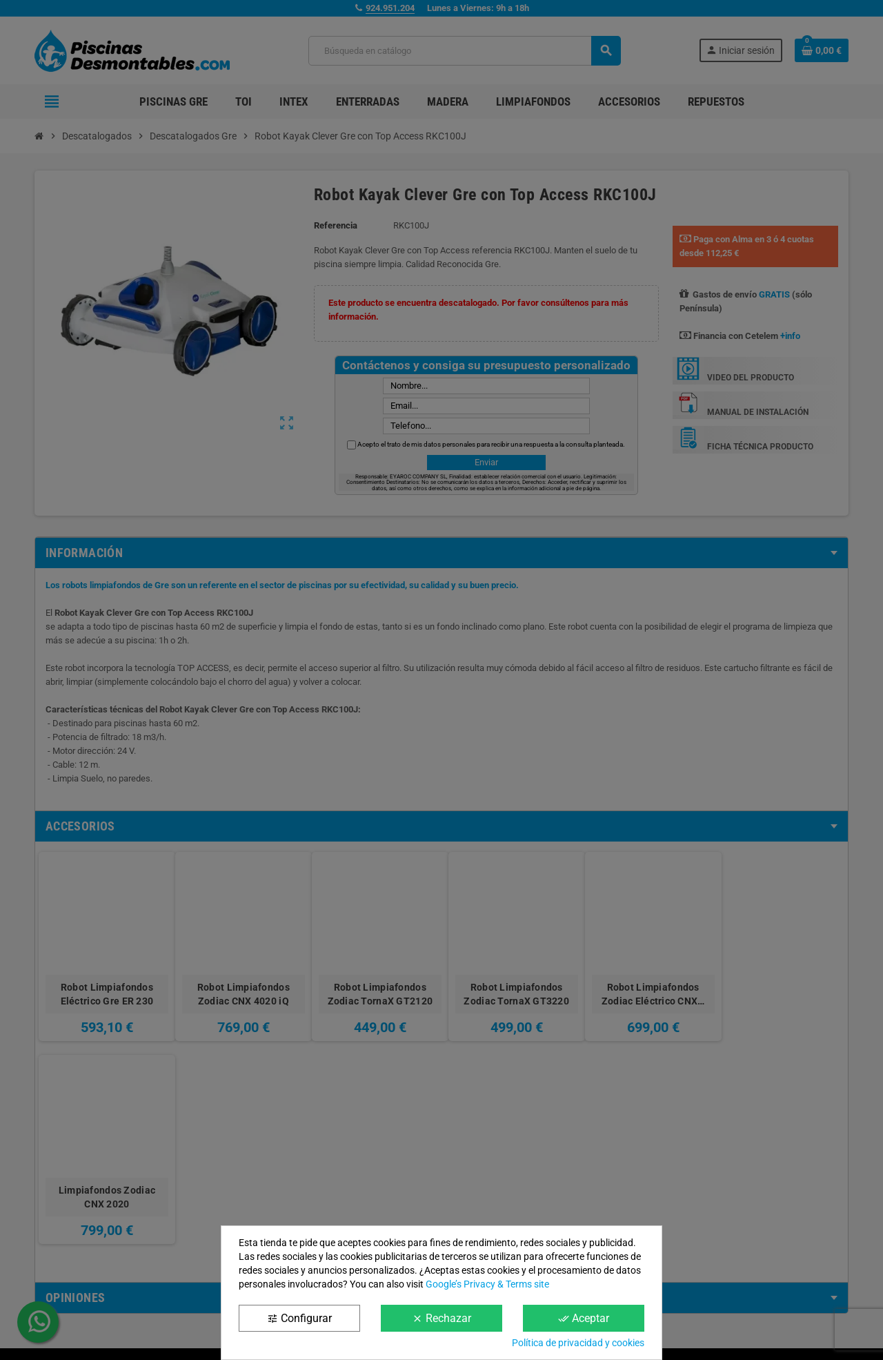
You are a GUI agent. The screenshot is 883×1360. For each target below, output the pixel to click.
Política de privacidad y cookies (578, 1342)
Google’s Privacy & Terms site (487, 1284)
